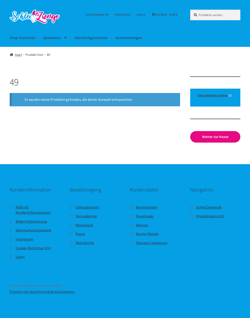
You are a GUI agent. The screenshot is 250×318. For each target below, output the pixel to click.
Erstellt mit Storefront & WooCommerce (42, 291)
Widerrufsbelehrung (31, 221)
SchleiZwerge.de (97, 14)
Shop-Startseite (22, 37)
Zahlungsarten (87, 207)
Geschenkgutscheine (91, 37)
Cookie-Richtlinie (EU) (33, 248)
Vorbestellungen (128, 37)
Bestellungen (146, 207)
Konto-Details (147, 233)
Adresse (142, 225)
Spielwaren (52, 37)
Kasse (141, 14)
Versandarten (86, 216)
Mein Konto (123, 14)
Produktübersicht (210, 216)
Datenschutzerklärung (33, 230)
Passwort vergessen (151, 242)
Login (20, 256)
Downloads (144, 216)
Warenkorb (84, 225)
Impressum (25, 239)
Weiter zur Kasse (215, 137)
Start (18, 55)
